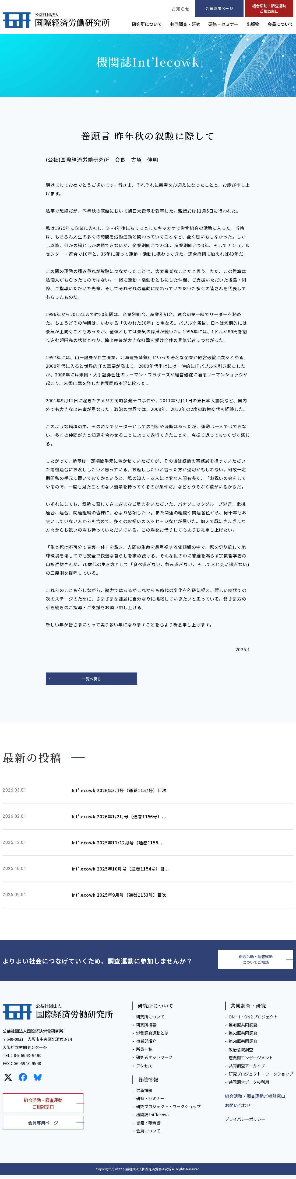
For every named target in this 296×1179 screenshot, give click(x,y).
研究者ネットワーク (154, 1061)
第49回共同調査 (243, 1028)
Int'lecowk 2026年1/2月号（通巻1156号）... (119, 817)
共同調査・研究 (185, 24)
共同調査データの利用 (249, 1085)
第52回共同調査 (243, 1036)
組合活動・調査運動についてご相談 (255, 961)
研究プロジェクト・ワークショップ (168, 1110)
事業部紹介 (146, 1045)
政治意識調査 (241, 1053)
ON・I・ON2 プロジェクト (253, 1020)
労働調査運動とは (152, 1036)
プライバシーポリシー (245, 1123)
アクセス (144, 1069)
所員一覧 (144, 1053)
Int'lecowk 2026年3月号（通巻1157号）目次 (119, 791)
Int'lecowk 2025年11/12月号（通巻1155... (117, 843)
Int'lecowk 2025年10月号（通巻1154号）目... (120, 869)
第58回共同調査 (243, 1045)
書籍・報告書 (148, 1126)
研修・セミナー (223, 24)
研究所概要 (146, 1028)
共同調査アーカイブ (247, 1069)
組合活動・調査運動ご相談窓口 (269, 8)
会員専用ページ (43, 1126)
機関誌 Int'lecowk (153, 1118)
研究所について (147, 24)
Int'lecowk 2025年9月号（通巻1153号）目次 (119, 895)
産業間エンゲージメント (251, 1061)
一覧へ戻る (91, 679)
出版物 (252, 24)
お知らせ (180, 8)
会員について (280, 24)
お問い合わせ (238, 1109)
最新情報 (144, 1094)
